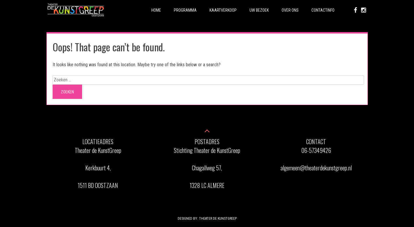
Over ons (290, 10)
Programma (185, 10)
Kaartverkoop (223, 10)
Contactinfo (323, 10)
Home (156, 10)
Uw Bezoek (259, 10)
